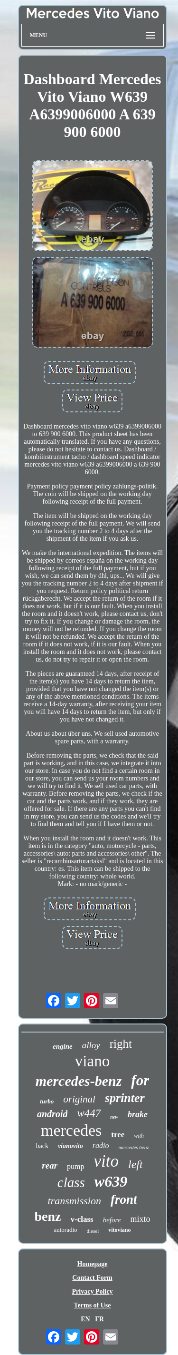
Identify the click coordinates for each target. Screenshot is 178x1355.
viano (92, 1061)
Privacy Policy (92, 1291)
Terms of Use (92, 1305)
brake (138, 1114)
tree (117, 1134)
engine (63, 1046)
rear (49, 1165)
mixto (140, 1219)
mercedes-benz (79, 1081)
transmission (74, 1201)
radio (101, 1145)
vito (106, 1161)
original (79, 1099)
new (114, 1117)
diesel (93, 1231)
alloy (91, 1045)
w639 (110, 1181)
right (121, 1043)
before (112, 1220)
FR (99, 1319)
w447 (89, 1113)
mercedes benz (133, 1147)
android (52, 1114)
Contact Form (92, 1277)
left (135, 1164)
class (71, 1182)
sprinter (125, 1098)
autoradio (65, 1229)
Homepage (92, 1263)
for (140, 1080)
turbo (47, 1101)
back (42, 1146)
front (124, 1199)
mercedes (71, 1130)
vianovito (70, 1146)
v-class (82, 1219)
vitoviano (119, 1230)
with (139, 1135)
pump (75, 1166)
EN (85, 1319)
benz (48, 1216)
